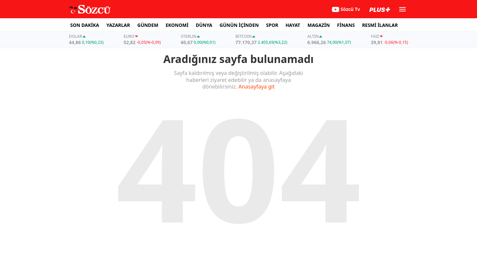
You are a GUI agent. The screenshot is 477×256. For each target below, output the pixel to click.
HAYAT (293, 25)
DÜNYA (204, 25)
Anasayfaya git (256, 86)
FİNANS (346, 25)
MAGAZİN (318, 25)
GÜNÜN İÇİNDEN (239, 25)
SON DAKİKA (84, 25)
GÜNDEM (147, 25)
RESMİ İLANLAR (380, 25)
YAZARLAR (118, 25)
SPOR (272, 25)
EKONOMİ (177, 25)
